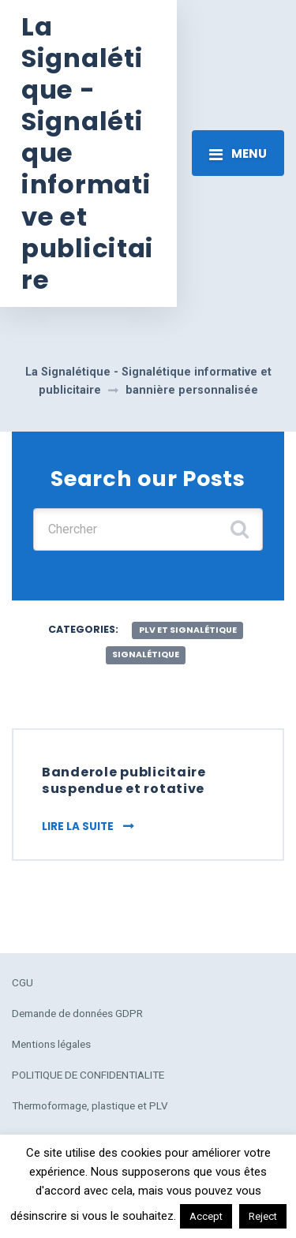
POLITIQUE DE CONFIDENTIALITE (88, 1074)
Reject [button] (263, 1216)
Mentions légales (51, 1044)
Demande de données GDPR (77, 1013)
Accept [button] (206, 1216)
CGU (22, 982)
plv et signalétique (188, 630)
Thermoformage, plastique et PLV (90, 1105)
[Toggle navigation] (238, 153)
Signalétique (145, 654)
